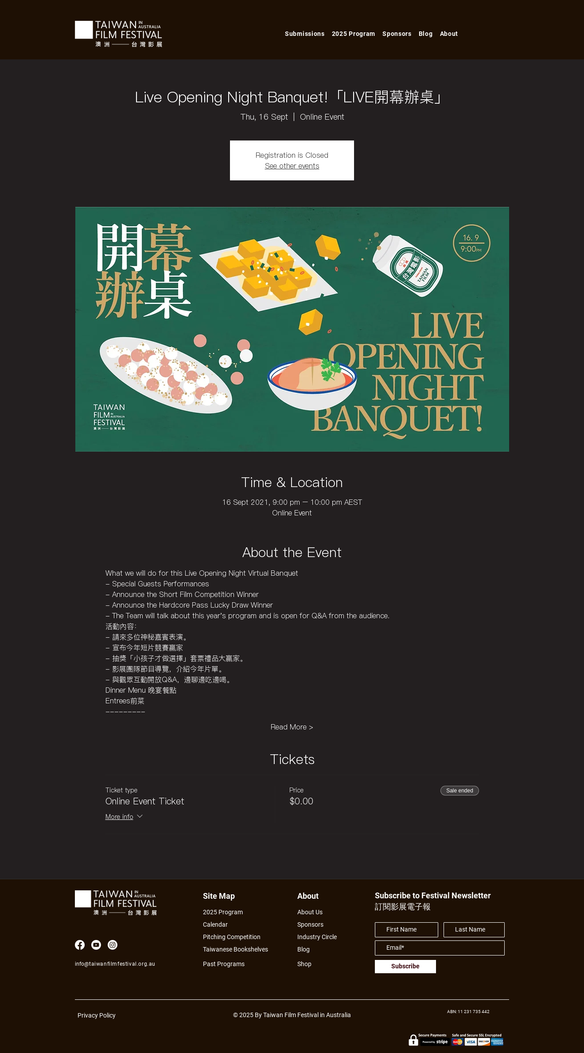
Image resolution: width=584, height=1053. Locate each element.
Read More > (292, 727)
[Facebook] (80, 945)
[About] (316, 895)
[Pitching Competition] (237, 937)
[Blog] (306, 949)
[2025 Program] (227, 912)
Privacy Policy (97, 1015)
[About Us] (320, 912)
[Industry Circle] (320, 937)
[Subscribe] (405, 966)
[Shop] (312, 964)
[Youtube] (96, 945)
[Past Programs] (227, 964)
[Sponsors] (312, 924)
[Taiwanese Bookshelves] (240, 949)
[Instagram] (112, 945)
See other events (292, 166)
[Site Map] (222, 895)
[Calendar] (240, 924)
